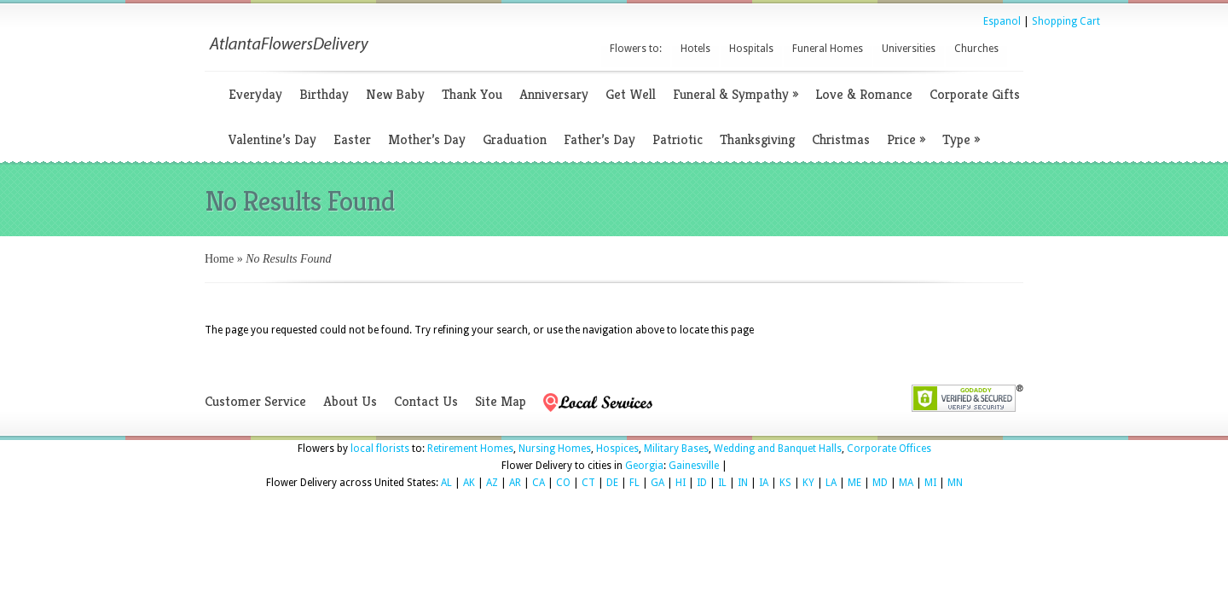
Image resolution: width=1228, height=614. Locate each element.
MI (930, 483)
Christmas (841, 139)
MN (955, 483)
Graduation (515, 139)
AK (469, 483)
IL (722, 483)
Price (906, 139)
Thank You (472, 94)
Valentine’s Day (272, 139)
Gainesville (694, 466)
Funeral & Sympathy (735, 94)
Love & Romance (863, 94)
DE (612, 483)
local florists (379, 449)
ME (854, 483)
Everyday (255, 94)
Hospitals (751, 49)
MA (906, 483)
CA (538, 483)
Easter (352, 139)
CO (563, 483)
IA (763, 483)
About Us (350, 401)
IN (743, 483)
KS (785, 483)
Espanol (1002, 21)
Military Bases (676, 449)
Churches (976, 49)
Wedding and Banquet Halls (778, 449)
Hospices (617, 449)
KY (808, 483)
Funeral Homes (827, 49)
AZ (492, 483)
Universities (908, 49)
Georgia (644, 466)
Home (219, 258)
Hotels (695, 49)
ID (702, 483)
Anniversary (553, 94)
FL (634, 483)
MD (880, 483)
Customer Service (255, 401)
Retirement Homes (470, 449)
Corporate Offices (889, 449)
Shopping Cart (1066, 21)
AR (515, 483)
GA (657, 483)
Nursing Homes (554, 449)
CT (588, 483)
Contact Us (426, 401)
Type (961, 139)
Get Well (630, 94)
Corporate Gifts (975, 94)
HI (680, 483)
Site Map (500, 401)
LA (831, 483)
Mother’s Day (427, 139)
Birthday (324, 94)
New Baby (395, 94)
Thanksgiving (757, 139)
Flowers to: (636, 49)
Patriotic (677, 139)
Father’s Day (599, 139)
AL (446, 483)
